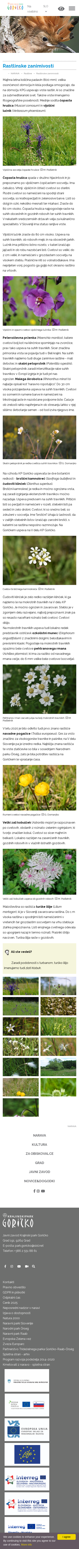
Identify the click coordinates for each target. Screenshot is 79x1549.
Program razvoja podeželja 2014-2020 (29, 1359)
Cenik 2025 (10, 1302)
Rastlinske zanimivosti (47, 73)
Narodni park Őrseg (16, 1328)
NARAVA (15, 73)
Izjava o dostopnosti (16, 1313)
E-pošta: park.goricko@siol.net (23, 1245)
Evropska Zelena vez (17, 1339)
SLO (45, 6)
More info (26, 1544)
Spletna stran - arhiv (16, 1354)
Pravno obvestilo (14, 1287)
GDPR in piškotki (14, 1292)
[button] (61, 8)
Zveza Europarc (13, 1344)
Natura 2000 (11, 1318)
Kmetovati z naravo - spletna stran (26, 1364)
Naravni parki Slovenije (18, 1323)
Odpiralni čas (11, 1297)
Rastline (28, 73)
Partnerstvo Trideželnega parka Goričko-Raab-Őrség (38, 1349)
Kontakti (8, 1282)
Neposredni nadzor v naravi (21, 1308)
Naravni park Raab (15, 1333)
